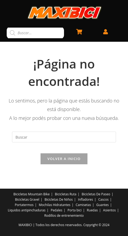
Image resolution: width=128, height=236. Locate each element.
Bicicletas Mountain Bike (31, 194)
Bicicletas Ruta (66, 194)
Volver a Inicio (64, 158)
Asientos (109, 210)
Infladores (85, 199)
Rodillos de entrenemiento (64, 215)
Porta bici (74, 210)
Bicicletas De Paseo (96, 194)
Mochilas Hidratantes (55, 205)
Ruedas (92, 210)
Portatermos (24, 205)
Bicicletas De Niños (59, 199)
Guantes (102, 205)
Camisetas (83, 205)
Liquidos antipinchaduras (26, 210)
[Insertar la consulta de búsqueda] (64, 137)
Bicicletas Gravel (27, 199)
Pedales (56, 210)
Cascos (103, 199)
